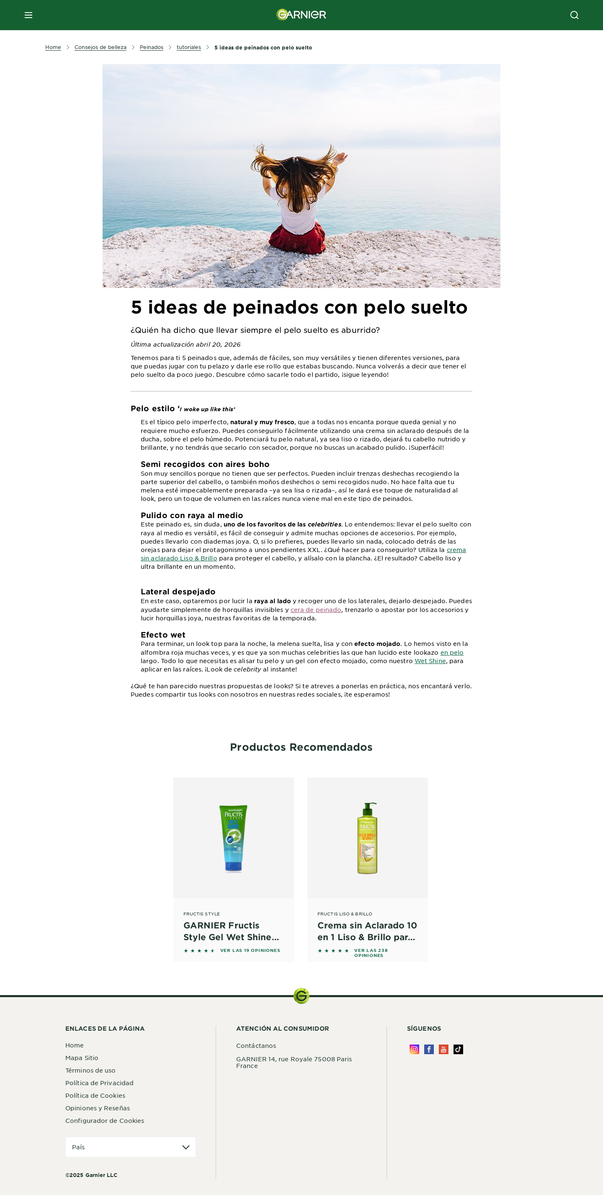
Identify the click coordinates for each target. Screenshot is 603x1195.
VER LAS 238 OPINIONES (371, 953)
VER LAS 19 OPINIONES (250, 950)
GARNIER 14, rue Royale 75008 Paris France (294, 1062)
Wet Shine (430, 660)
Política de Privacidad (99, 1082)
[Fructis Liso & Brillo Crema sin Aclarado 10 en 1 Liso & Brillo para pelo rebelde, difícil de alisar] (367, 860)
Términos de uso (90, 1070)
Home (74, 1045)
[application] (130, 1147)
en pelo (452, 652)
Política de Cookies (95, 1095)
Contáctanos (256, 1045)
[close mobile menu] (28, 15)
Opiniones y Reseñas (97, 1108)
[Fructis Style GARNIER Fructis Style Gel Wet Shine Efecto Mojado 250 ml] (233, 860)
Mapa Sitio (81, 1057)
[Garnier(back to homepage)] (301, 15)
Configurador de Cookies (104, 1120)
